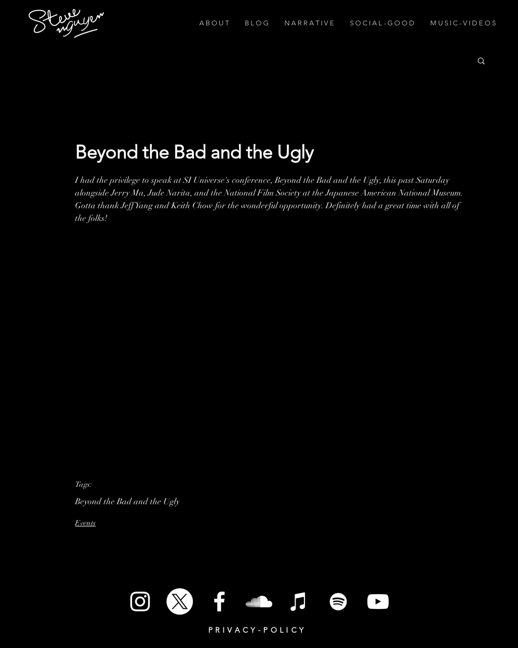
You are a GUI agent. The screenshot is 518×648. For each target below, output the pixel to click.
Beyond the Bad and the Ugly (127, 501)
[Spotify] (338, 601)
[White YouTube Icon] (378, 601)
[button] (481, 60)
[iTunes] (298, 601)
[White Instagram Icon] (140, 601)
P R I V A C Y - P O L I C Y (256, 630)
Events (85, 523)
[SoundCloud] (259, 601)
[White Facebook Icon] (219, 601)
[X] (179, 601)
